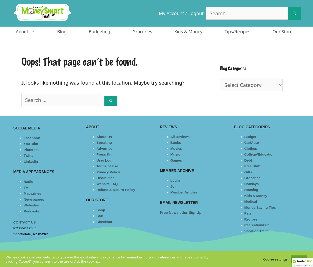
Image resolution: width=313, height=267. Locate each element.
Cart (100, 216)
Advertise (104, 148)
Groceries (142, 32)
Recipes (251, 219)
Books (175, 142)
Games (176, 160)
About (31, 32)
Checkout (104, 222)
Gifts (248, 172)
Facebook (32, 138)
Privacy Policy (108, 172)
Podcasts (31, 211)
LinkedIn (31, 161)
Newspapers (34, 199)
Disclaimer (105, 178)
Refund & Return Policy (116, 190)
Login (175, 180)
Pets (248, 213)
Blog (61, 32)
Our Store (282, 32)
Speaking (104, 142)
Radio (28, 182)
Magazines (32, 193)
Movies (176, 148)
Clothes (250, 148)
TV (26, 188)
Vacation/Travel (257, 231)
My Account (171, 13)
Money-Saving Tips (260, 207)
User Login (106, 160)
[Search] (294, 13)
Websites (31, 205)
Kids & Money (188, 32)
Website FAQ (107, 184)
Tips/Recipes (237, 32)
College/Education (259, 154)
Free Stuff (252, 166)
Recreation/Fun (257, 225)
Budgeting (99, 32)
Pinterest (31, 150)
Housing (251, 190)
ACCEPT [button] (299, 259)
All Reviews (180, 137)
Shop (101, 210)
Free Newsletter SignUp (181, 213)
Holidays (251, 184)
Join (174, 186)
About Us (104, 137)
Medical (250, 201)
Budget (250, 137)
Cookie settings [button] (275, 259)
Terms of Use (107, 166)
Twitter (29, 155)
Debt (248, 160)
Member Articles (183, 192)
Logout (196, 13)
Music (175, 154)
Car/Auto (251, 142)
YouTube (31, 144)
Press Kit (104, 154)
